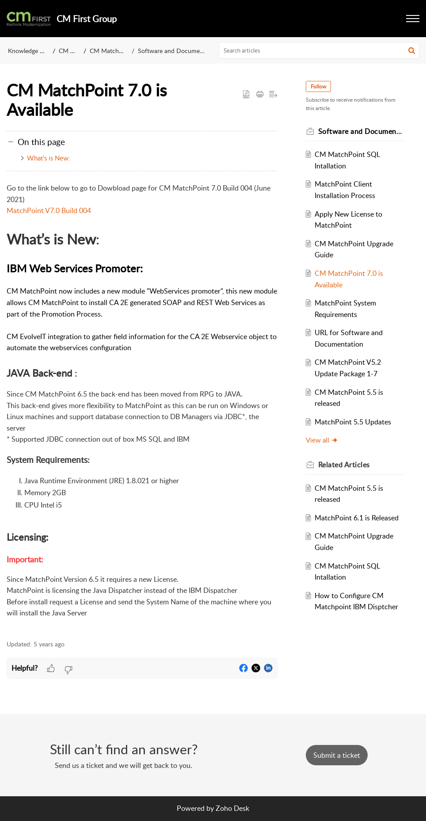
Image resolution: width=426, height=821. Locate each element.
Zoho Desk (232, 808)
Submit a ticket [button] (336, 755)
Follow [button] (318, 86)
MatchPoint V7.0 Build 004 (49, 210)
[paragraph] (142, 406)
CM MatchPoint (111, 50)
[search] (319, 50)
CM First (70, 50)
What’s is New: (48, 157)
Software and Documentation (178, 50)
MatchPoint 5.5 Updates (353, 422)
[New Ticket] (337, 755)
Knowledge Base (30, 50)
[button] (411, 50)
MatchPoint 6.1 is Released (357, 518)
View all (322, 439)
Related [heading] (344, 465)
